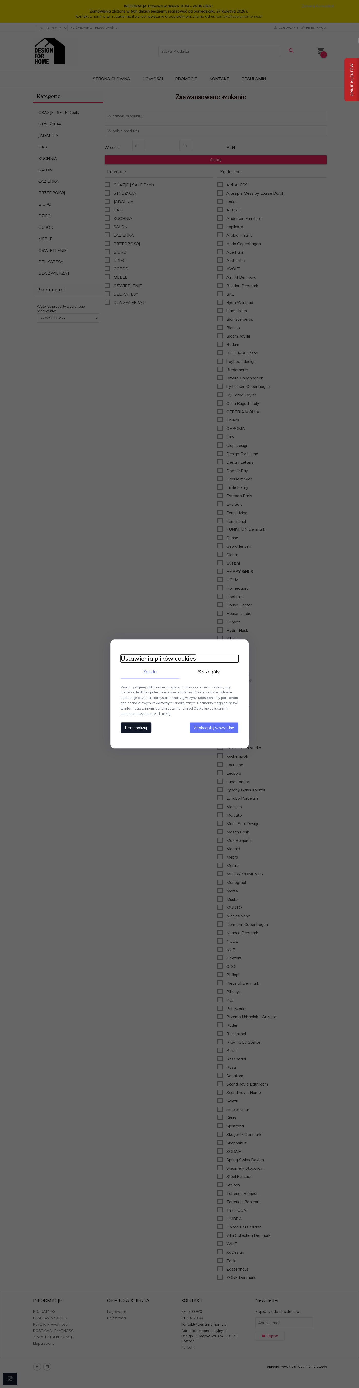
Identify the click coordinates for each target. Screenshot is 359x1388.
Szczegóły (209, 672)
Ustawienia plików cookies (158, 658)
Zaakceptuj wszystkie (214, 727)
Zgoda (150, 672)
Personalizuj (136, 727)
